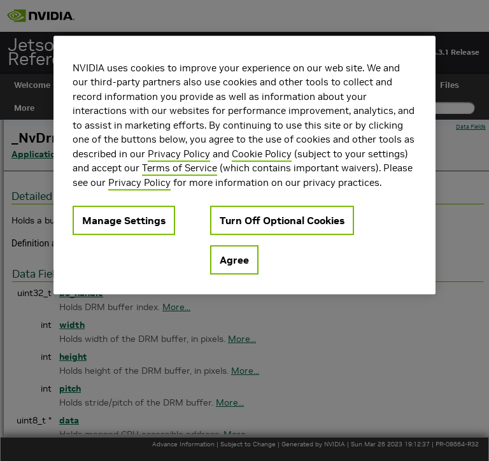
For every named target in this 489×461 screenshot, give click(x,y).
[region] (244, 165)
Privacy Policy (179, 154)
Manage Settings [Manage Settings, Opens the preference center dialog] (124, 220)
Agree (234, 259)
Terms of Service (179, 168)
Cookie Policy (262, 154)
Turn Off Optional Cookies (282, 220)
